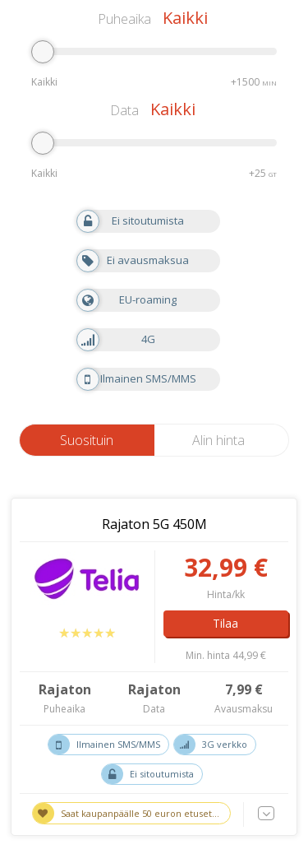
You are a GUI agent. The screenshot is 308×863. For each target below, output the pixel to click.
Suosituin (86, 440)
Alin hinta (218, 440)
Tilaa (225, 623)
